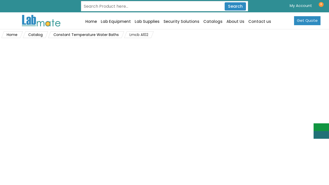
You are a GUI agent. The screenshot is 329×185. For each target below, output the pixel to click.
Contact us (259, 21)
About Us (235, 21)
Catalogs (213, 21)
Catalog (35, 34)
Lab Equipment (116, 21)
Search (235, 6)
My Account (301, 5)
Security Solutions (181, 21)
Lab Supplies (147, 21)
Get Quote (307, 20)
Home (91, 21)
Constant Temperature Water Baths (86, 34)
